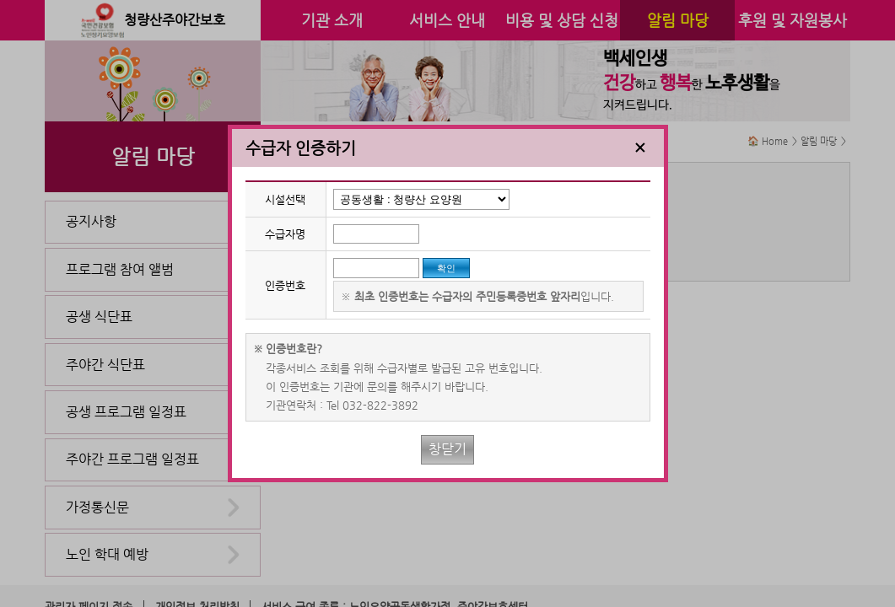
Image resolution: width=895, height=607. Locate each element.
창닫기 (447, 449)
